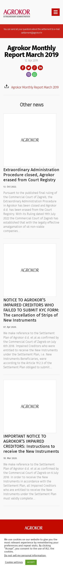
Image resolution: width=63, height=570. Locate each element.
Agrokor (34, 528)
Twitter (28, 67)
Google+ (34, 67)
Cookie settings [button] (14, 562)
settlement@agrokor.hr (31, 33)
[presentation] (56, 12)
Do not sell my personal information (25, 555)
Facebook (22, 67)
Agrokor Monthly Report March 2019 (34, 87)
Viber (28, 74)
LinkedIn (40, 67)
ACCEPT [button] (31, 562)
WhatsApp (34, 74)
